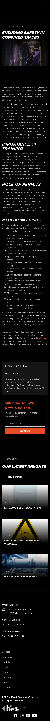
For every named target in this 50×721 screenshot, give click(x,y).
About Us (7, 667)
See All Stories (15, 477)
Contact (6, 687)
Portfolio (6, 662)
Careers (6, 682)
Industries (7, 657)
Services (6, 652)
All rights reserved (12, 700)
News (5, 672)
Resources (7, 677)
